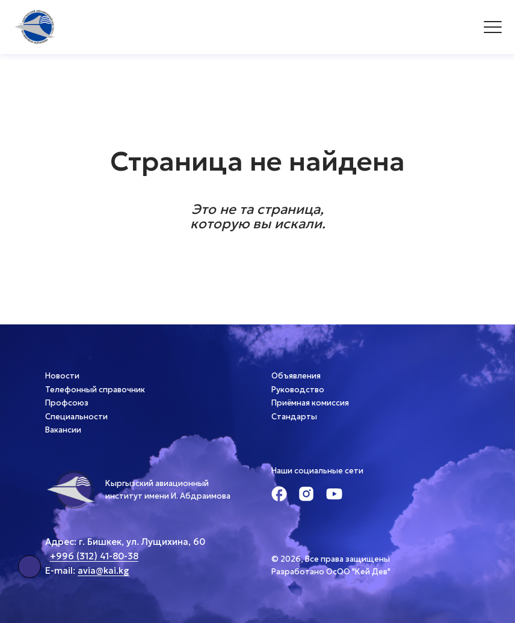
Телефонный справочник (95, 389)
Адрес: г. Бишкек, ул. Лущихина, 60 (125, 541)
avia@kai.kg (103, 570)
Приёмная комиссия (310, 403)
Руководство (297, 389)
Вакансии (63, 430)
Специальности (76, 417)
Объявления (296, 376)
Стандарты (294, 417)
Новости (62, 376)
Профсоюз (66, 403)
